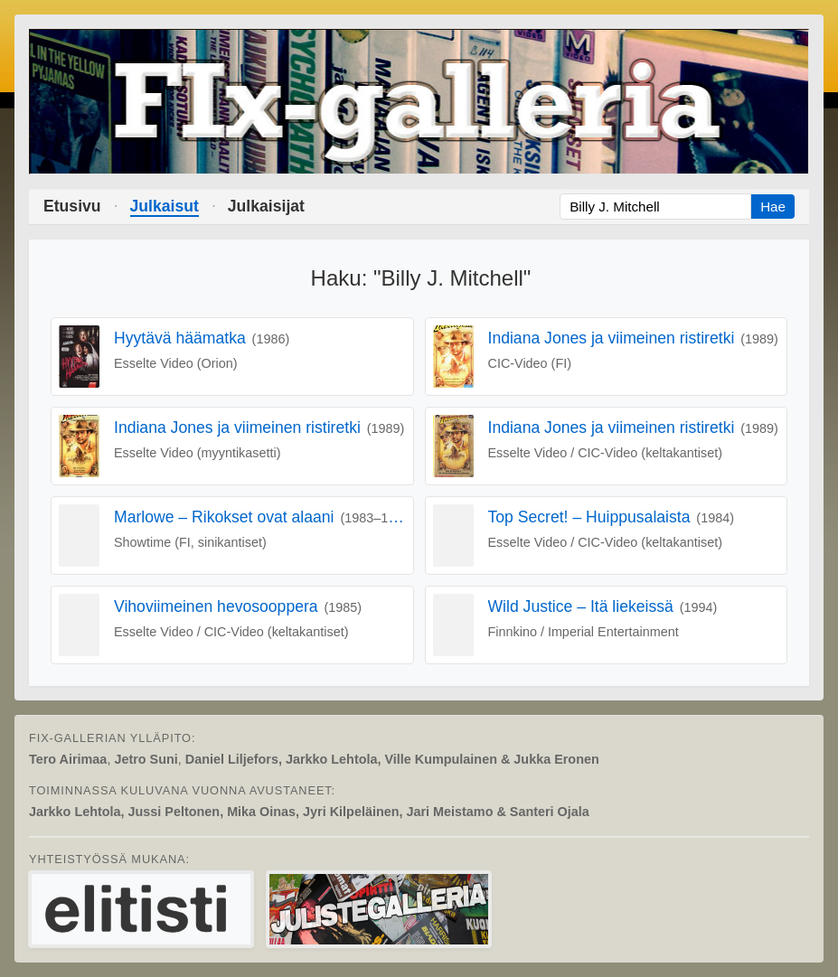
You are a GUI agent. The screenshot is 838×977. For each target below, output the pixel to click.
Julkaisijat (266, 206)
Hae (773, 206)
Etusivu (72, 206)
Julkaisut (164, 206)
